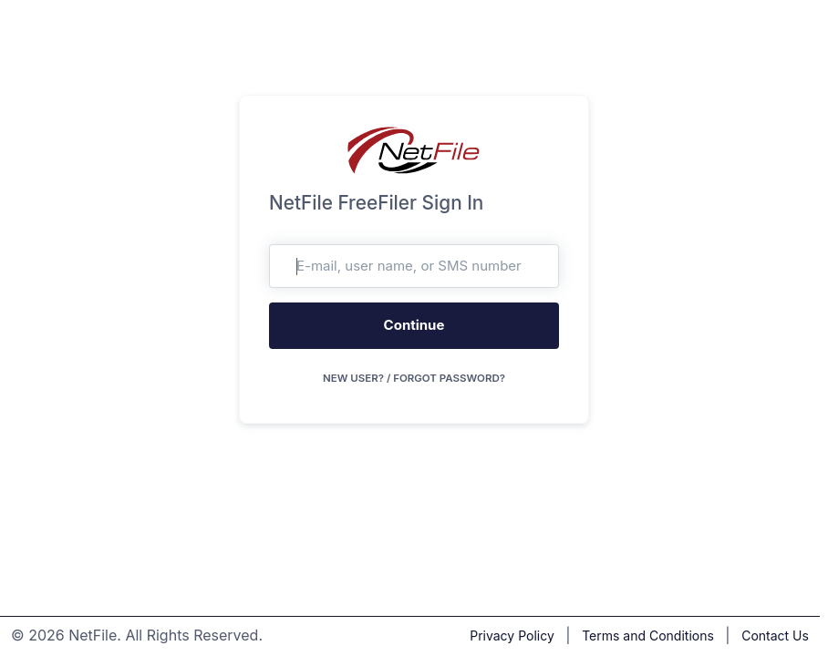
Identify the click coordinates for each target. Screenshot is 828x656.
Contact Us (775, 635)
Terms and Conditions (648, 635)
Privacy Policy (512, 635)
